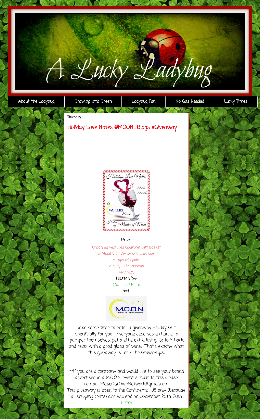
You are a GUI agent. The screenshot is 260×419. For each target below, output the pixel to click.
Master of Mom (126, 285)
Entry (126, 402)
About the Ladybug (36, 101)
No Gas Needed (190, 101)
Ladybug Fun (143, 101)
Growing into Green (93, 101)
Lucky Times (235, 101)
